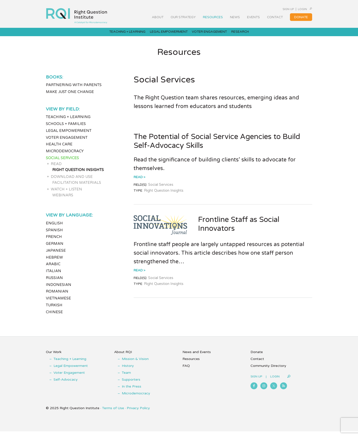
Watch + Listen (66, 194)
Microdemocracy (65, 155)
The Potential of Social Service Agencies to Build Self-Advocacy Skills (217, 146)
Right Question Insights (78, 174)
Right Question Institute (76, 14)
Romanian (57, 296)
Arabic (53, 268)
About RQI (123, 357)
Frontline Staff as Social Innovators (238, 228)
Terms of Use (113, 413)
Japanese (56, 255)
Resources (191, 363)
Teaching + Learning (68, 121)
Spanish (54, 234)
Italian (53, 275)
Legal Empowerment (68, 135)
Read (138, 182)
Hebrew (54, 262)
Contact (257, 363)
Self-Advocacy (66, 384)
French (54, 241)
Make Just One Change (70, 96)
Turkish (54, 309)
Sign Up (275, 9)
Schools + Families (66, 128)
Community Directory (268, 370)
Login (296, 9)
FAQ (186, 370)
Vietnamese (58, 303)
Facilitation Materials (76, 187)
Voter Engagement (67, 142)
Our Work (53, 357)
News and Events (196, 357)
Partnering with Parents (74, 89)
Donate (257, 357)
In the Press (131, 391)
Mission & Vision (135, 363)
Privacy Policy (138, 413)
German (54, 248)
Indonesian (58, 289)
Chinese (54, 316)
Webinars (62, 200)
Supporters (131, 384)
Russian (54, 282)
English (54, 227)
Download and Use (72, 181)
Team (126, 377)
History (128, 370)
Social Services (62, 162)
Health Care (59, 149)
